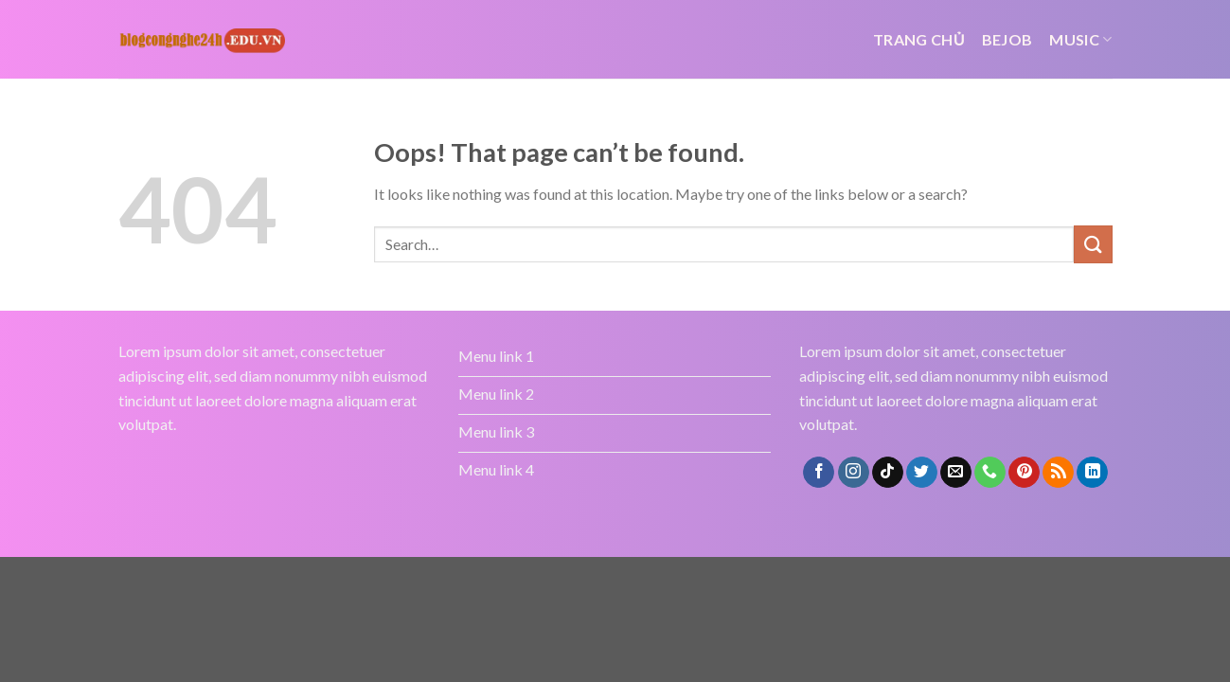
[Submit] (1093, 243)
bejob (1007, 39)
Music (1080, 39)
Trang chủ (919, 39)
